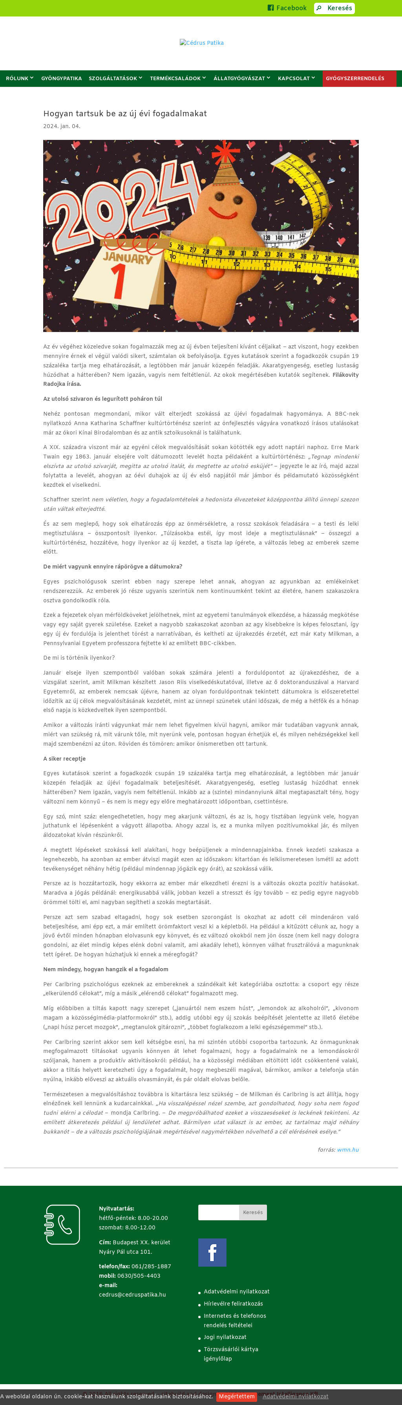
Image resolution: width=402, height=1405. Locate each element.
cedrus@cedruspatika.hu (132, 1295)
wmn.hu (348, 1150)
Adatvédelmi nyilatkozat (296, 1397)
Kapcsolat (294, 78)
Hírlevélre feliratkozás (233, 1304)
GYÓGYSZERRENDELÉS (355, 78)
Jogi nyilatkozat (225, 1337)
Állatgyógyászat (239, 78)
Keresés (333, 9)
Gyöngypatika (61, 78)
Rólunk (17, 78)
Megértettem (237, 1397)
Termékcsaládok (175, 78)
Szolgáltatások (113, 78)
